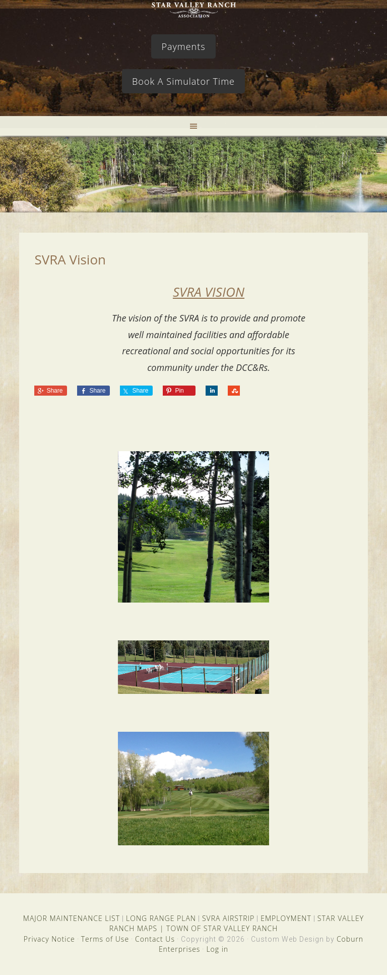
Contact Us (155, 939)
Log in (217, 949)
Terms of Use (105, 939)
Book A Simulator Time (183, 81)
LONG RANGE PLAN (161, 918)
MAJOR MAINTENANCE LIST (71, 918)
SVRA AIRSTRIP (228, 918)
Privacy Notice (49, 939)
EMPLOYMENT (286, 918)
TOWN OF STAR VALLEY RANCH (222, 928)
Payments (183, 46)
